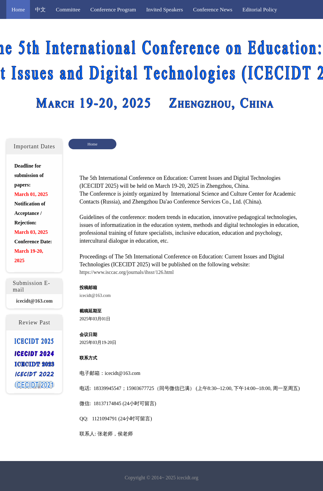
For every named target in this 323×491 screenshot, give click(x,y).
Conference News (212, 9)
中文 (40, 9)
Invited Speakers (164, 9)
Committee (68, 9)
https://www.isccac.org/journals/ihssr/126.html (126, 272)
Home (18, 9)
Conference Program (113, 9)
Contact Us (220, 28)
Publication (139, 28)
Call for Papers (27, 28)
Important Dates (180, 28)
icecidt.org (187, 477)
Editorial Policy (260, 9)
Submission (67, 28)
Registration (104, 28)
